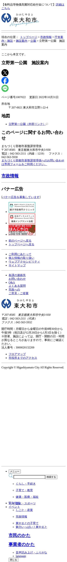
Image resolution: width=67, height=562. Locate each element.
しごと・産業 (24, 510)
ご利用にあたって (20, 254)
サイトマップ (17, 265)
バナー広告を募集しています (20, 197)
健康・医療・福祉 (27, 496)
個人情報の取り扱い (21, 257)
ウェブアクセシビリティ (24, 261)
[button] (33, 176)
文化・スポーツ (26, 503)
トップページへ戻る (21, 244)
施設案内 (21, 40)
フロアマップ (17, 354)
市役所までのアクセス (23, 357)
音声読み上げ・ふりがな (31, 552)
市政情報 (46, 37)
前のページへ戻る (20, 240)
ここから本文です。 (14, 54)
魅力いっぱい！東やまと (31, 526)
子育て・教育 (24, 490)
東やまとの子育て (27, 523)
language (21, 556)
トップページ (28, 37)
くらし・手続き (26, 483)
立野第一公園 (28, 124)
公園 (33, 40)
